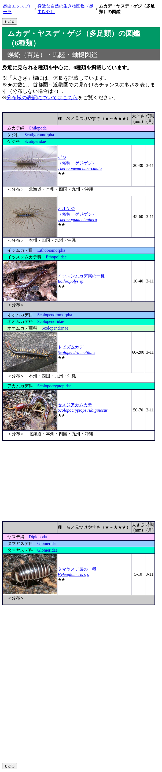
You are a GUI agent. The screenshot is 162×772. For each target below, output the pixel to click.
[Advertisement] (81, 481)
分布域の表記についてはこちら (42, 97)
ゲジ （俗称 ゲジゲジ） (80, 163)
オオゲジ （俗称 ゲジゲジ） (77, 214)
